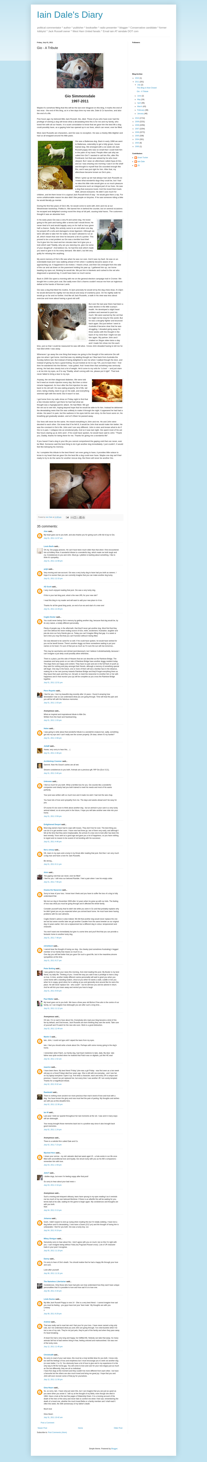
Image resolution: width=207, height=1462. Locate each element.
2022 (137, 78)
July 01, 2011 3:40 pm (53, 773)
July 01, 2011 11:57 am (53, 538)
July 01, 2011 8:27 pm (53, 960)
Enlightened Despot (52, 824)
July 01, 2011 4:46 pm (53, 842)
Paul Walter (49, 999)
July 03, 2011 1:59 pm (53, 1165)
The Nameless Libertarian (55, 1281)
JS (139, 165)
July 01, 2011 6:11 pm (53, 864)
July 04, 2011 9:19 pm (53, 1230)
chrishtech (48, 946)
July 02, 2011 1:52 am (53, 1059)
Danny (46, 1259)
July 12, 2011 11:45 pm (53, 1347)
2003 (137, 143)
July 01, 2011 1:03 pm (53, 703)
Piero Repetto (50, 691)
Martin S (47, 1037)
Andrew (47, 1322)
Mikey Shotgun (50, 1239)
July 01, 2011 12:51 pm (53, 682)
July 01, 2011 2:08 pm (53, 738)
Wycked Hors (49, 1153)
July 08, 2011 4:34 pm (53, 1291)
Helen (46, 728)
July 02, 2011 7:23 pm (53, 1145)
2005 (137, 136)
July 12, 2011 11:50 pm (53, 1379)
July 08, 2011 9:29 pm (53, 1314)
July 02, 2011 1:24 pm (53, 1130)
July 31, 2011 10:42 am (53, 1417)
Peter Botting (49, 968)
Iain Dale (141, 161)
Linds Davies (49, 1299)
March (140, 106)
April (139, 103)
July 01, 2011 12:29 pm (53, 609)
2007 (137, 129)
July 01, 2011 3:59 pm (53, 816)
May (139, 99)
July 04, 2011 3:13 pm (53, 1210)
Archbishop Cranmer (53, 761)
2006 (137, 132)
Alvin (46, 872)
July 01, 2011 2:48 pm (53, 753)
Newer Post (42, 1428)
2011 (137, 82)
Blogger (114, 1449)
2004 (137, 139)
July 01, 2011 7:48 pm (53, 938)
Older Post (118, 1428)
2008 (137, 125)
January (140, 114)
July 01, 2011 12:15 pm (53, 578)
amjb (46, 569)
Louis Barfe (49, 546)
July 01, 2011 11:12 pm (53, 1008)
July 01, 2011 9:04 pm (53, 991)
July (139, 85)
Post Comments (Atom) (57, 1432)
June (139, 96)
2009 (137, 122)
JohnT (46, 1173)
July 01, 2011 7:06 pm (53, 882)
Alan (46, 531)
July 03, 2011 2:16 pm (53, 1185)
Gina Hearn (48, 1388)
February (141, 110)
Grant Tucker (143, 157)
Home (80, 1428)
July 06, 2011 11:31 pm (53, 1273)
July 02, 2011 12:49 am (53, 1029)
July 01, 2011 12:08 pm (53, 561)
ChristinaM (48, 1355)
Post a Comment (47, 1423)
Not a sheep (49, 850)
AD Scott (47, 587)
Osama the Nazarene (53, 890)
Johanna (47, 1218)
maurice (47, 1067)
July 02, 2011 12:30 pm (53, 1104)
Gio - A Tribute (142, 91)
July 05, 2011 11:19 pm (53, 1251)
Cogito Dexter (50, 617)
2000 (137, 146)
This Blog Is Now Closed (147, 88)
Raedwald (48, 1092)
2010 (137, 118)
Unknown (48, 781)
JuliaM (46, 746)
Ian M (46, 1112)
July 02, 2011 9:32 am (53, 1084)
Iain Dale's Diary (70, 15)
